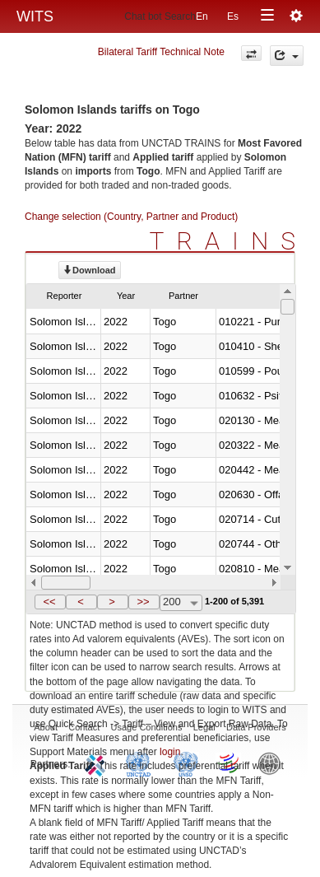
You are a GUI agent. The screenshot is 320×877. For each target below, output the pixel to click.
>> (143, 601)
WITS (34, 16)
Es (233, 16)
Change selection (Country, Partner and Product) (131, 216)
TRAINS (229, 240)
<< (49, 601)
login (170, 752)
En (202, 16)
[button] (50, 602)
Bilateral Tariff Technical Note (161, 52)
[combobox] (181, 603)
